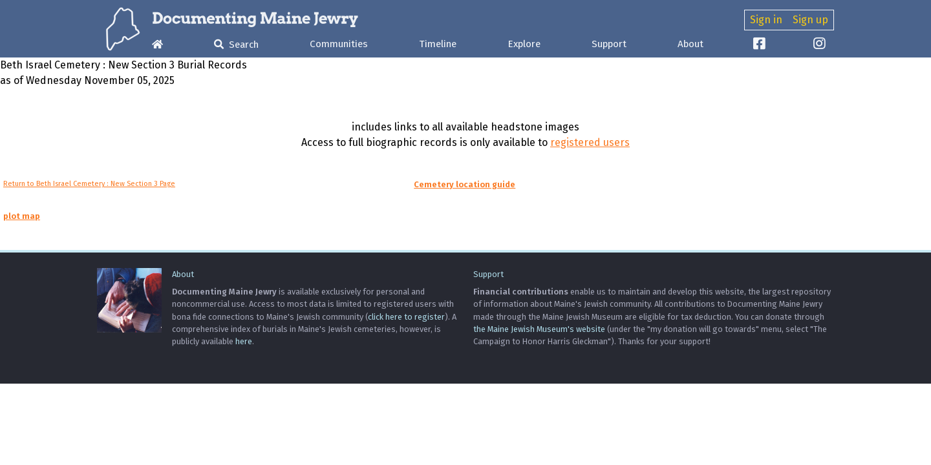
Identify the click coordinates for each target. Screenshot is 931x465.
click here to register (406, 317)
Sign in (766, 20)
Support (609, 44)
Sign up (810, 20)
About (690, 44)
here (243, 341)
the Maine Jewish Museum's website (539, 329)
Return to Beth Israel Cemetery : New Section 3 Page (89, 184)
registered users (590, 142)
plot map (21, 216)
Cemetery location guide (464, 184)
